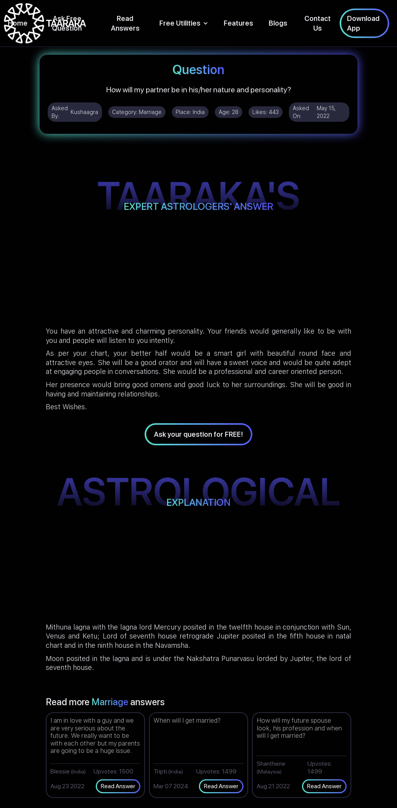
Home (18, 23)
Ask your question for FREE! (198, 434)
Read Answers (125, 23)
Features (238, 23)
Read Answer (118, 786)
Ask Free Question (67, 23)
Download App (363, 23)
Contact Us (317, 23)
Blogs (278, 23)
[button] (184, 23)
